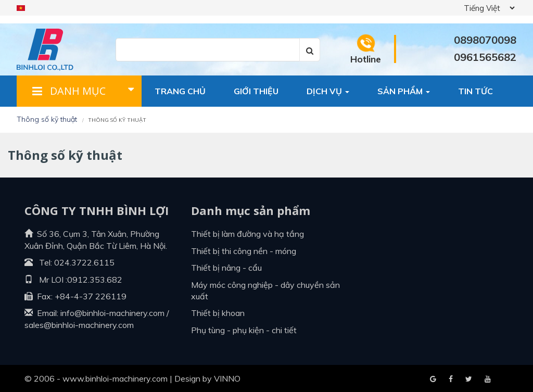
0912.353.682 (94, 279)
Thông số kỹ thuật (47, 119)
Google (450, 379)
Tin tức (475, 91)
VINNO (227, 378)
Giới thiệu (256, 91)
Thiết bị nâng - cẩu (226, 267)
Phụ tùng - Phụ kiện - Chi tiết (244, 330)
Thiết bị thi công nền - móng (243, 251)
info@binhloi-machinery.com (112, 313)
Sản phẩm (403, 91)
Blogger (487, 379)
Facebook (433, 379)
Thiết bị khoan (218, 313)
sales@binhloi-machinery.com (79, 325)
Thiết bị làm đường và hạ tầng (247, 234)
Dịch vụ (328, 91)
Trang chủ (180, 91)
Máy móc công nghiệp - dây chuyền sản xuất (265, 290)
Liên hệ (170, 122)
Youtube (468, 379)
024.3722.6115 (84, 262)
